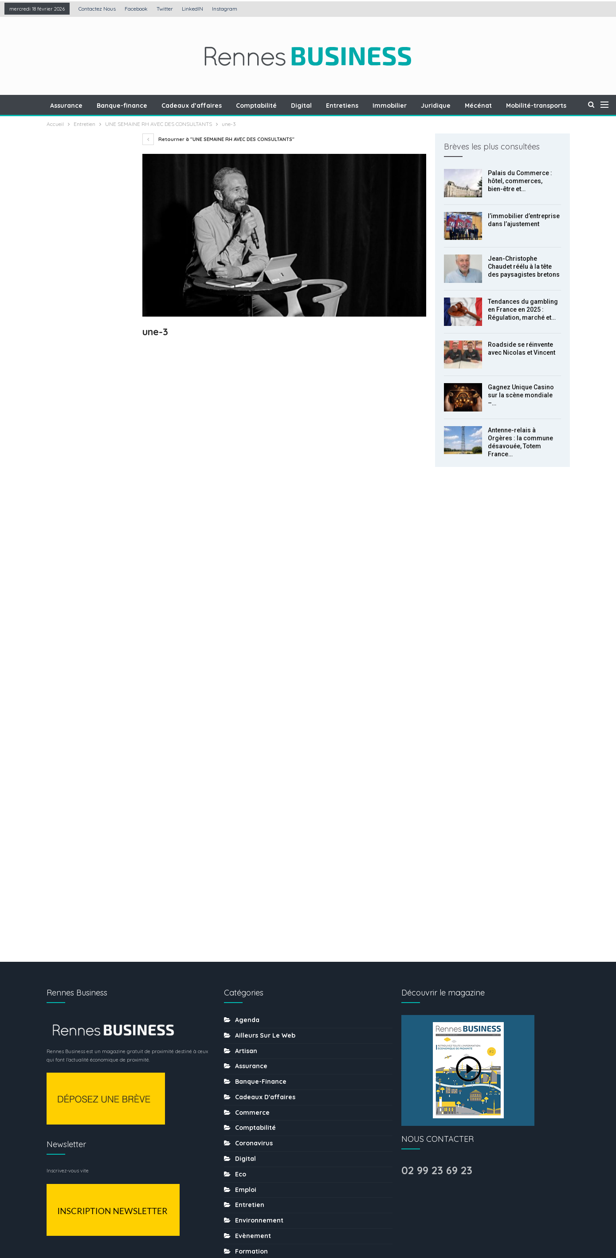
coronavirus (254, 810)
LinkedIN (192, 8)
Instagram (224, 8)
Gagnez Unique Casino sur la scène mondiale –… (521, 395)
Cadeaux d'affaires (265, 764)
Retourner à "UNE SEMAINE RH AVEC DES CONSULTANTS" (218, 139)
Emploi (245, 856)
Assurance (81, 106)
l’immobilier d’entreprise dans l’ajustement (80, 234)
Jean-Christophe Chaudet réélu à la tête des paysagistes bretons (524, 266)
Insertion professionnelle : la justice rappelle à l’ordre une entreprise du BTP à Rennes (86, 563)
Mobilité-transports (265, 1011)
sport (243, 1118)
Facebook (136, 8)
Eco (240, 841)
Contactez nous (97, 8)
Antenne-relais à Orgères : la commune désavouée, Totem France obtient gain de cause (88, 501)
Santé (244, 1072)
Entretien (249, 872)
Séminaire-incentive (267, 1088)
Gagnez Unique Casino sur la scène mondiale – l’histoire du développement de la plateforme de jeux (88, 440)
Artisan (246, 717)
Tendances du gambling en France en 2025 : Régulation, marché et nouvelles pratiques (88, 341)
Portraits (248, 1026)
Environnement (259, 887)
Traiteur (247, 1149)
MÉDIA (244, 995)
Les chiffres (254, 964)
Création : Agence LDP (153, 1223)
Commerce (252, 779)
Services (248, 1103)
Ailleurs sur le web (265, 702)
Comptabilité (275, 106)
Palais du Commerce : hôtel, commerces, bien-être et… (520, 180)
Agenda (247, 686)
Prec (67, 607)
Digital (321, 106)
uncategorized (258, 1165)
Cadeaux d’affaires (209, 106)
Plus (539, 106)
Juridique (460, 106)
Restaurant (253, 1057)
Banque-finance (138, 106)
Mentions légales (235, 1223)
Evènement (253, 902)
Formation (251, 918)
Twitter (165, 8)
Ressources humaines (269, 1041)
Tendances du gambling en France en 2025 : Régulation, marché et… (523, 309)
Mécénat (503, 106)
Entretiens (363, 106)
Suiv (89, 607)
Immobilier (412, 106)
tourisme (249, 1134)
